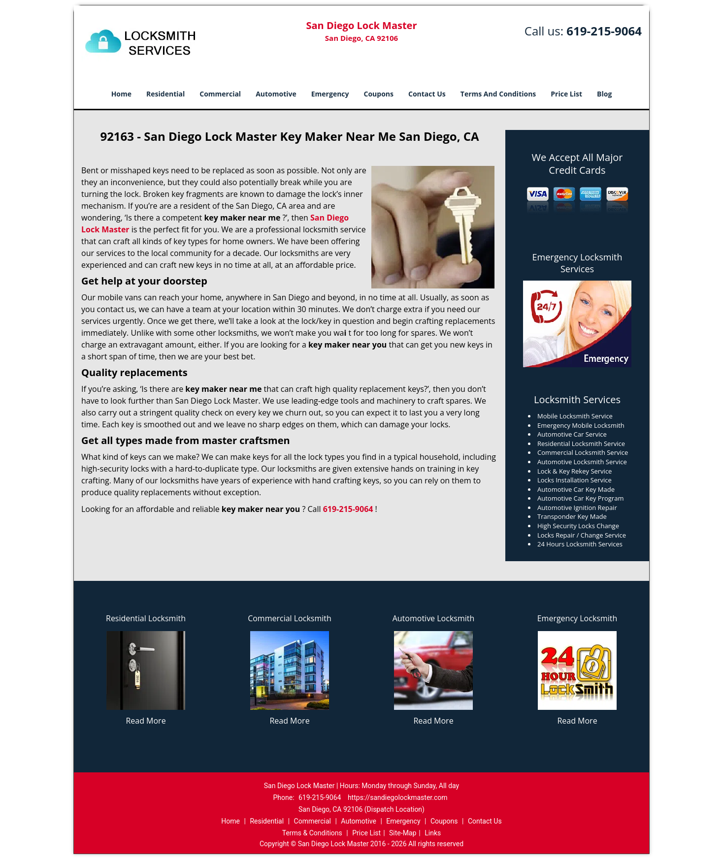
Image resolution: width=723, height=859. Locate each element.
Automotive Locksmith (434, 618)
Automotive (276, 93)
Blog (604, 93)
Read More (145, 720)
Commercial (220, 93)
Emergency (330, 93)
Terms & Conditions (312, 833)
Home (121, 93)
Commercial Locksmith (289, 618)
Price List (566, 93)
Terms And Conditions (498, 93)
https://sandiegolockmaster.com (398, 797)
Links (433, 833)
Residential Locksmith (146, 618)
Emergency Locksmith (577, 618)
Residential (165, 93)
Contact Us (427, 93)
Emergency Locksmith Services (577, 263)
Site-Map (402, 833)
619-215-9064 (604, 31)
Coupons (379, 93)
